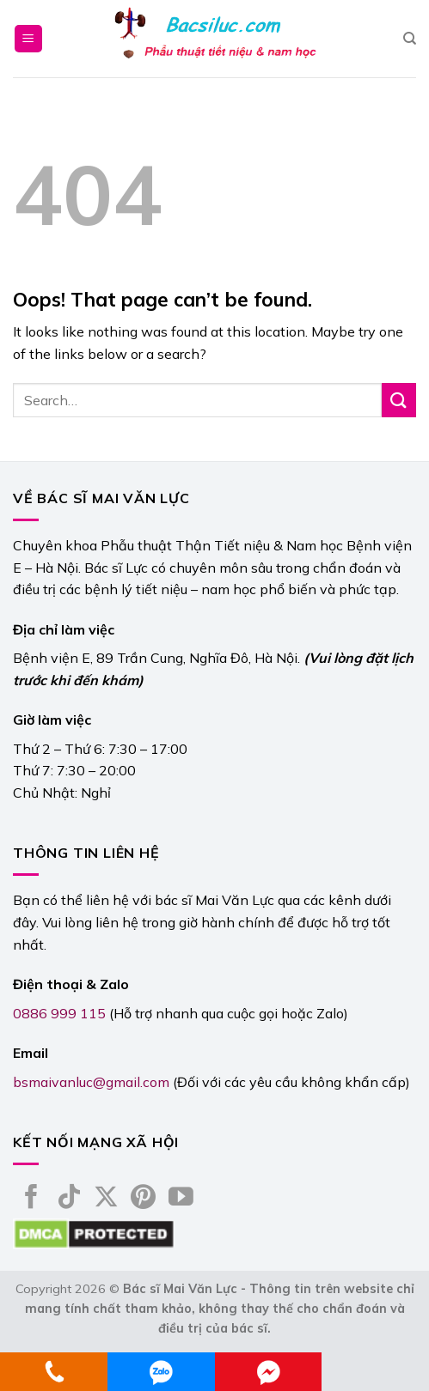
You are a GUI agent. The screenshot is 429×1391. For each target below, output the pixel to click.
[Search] (409, 38)
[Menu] (29, 39)
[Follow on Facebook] (31, 1198)
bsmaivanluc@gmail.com (91, 1081)
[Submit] (399, 399)
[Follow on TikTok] (69, 1198)
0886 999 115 (59, 1013)
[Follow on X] (106, 1198)
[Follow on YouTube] (181, 1198)
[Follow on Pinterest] (143, 1198)
